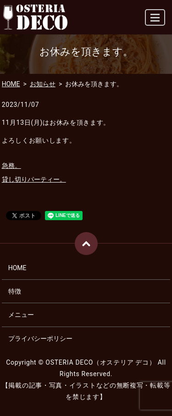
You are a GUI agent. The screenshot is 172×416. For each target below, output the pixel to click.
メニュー (21, 314)
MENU (155, 21)
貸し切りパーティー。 (34, 179)
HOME (11, 84)
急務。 (11, 165)
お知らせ (42, 84)
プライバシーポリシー (40, 338)
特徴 (14, 291)
